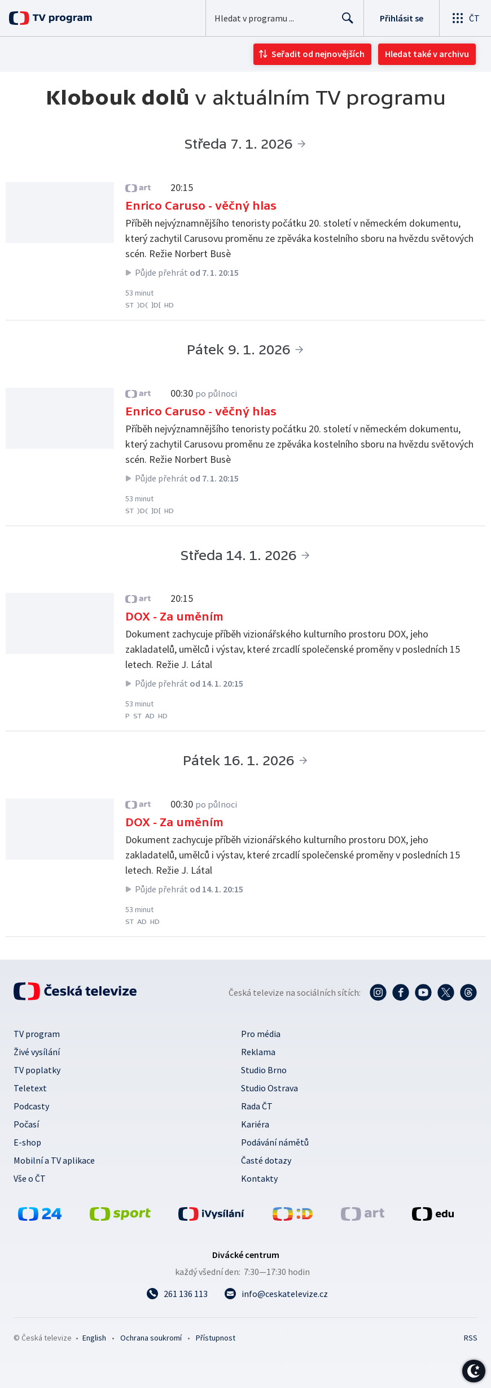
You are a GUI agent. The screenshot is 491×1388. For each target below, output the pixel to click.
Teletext (30, 1088)
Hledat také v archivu (427, 53)
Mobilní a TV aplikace (54, 1160)
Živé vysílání (37, 1051)
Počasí (26, 1124)
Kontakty (259, 1178)
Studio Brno (264, 1069)
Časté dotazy (266, 1160)
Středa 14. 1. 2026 (238, 555)
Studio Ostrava (269, 1088)
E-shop (27, 1142)
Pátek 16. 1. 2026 (238, 760)
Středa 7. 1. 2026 (238, 143)
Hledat (344, 22)
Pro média (260, 1033)
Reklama (258, 1051)
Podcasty (31, 1106)
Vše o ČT (30, 1178)
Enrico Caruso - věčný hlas (201, 205)
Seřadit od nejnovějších (318, 53)
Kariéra (255, 1124)
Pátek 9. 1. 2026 (238, 349)
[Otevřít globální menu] (465, 18)
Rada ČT (257, 1106)
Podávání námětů (275, 1142)
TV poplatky (37, 1069)
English (94, 1338)
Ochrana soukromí (151, 1338)
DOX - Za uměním (174, 616)
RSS (470, 1338)
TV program (37, 1033)
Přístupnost (215, 1338)
